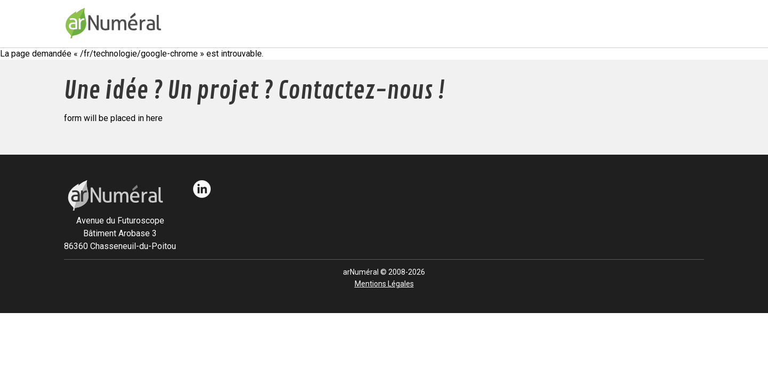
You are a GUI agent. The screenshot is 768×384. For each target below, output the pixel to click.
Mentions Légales (384, 283)
